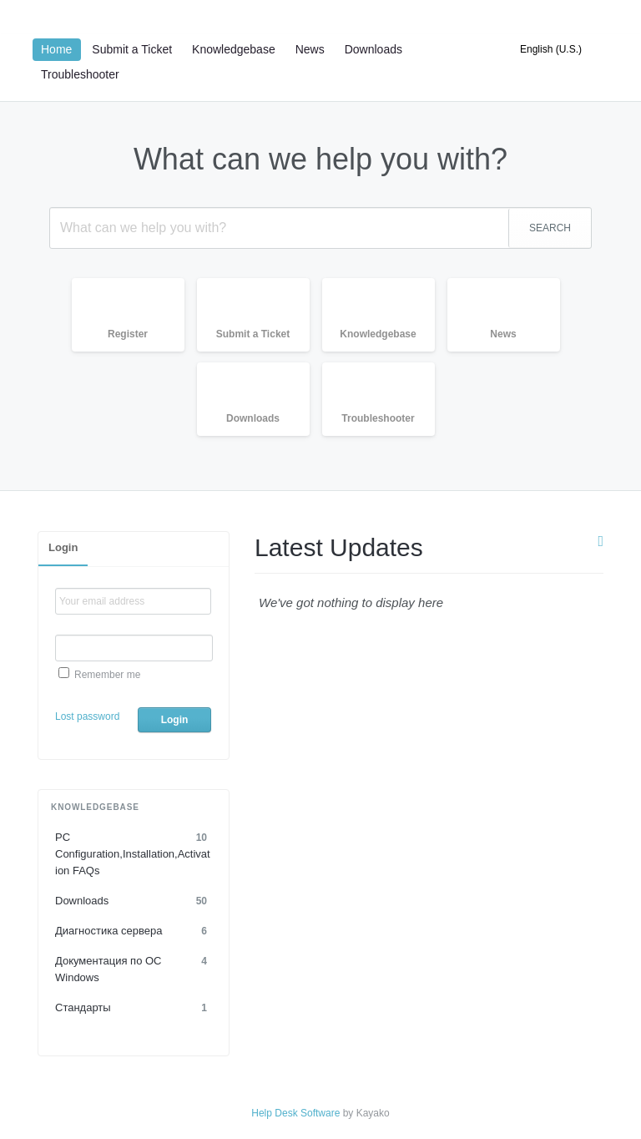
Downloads (373, 49)
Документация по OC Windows (133, 968)
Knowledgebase (233, 49)
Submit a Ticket (132, 49)
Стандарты (133, 1008)
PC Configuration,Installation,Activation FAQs (133, 853)
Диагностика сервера (133, 931)
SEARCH (550, 228)
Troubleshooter (80, 74)
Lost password (87, 716)
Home (56, 49)
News (310, 49)
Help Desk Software (295, 1113)
